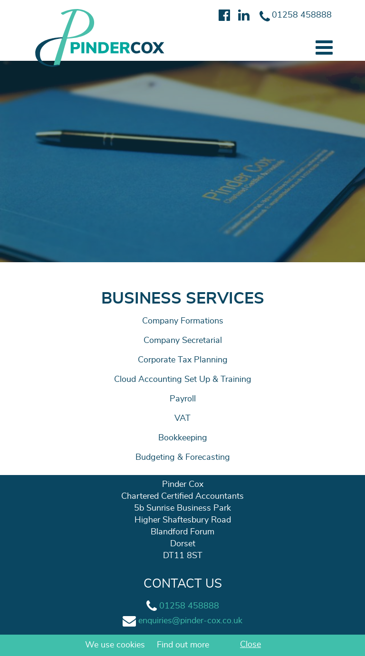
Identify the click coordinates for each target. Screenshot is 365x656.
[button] (324, 48)
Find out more (183, 645)
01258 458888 (189, 606)
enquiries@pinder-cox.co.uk (190, 621)
